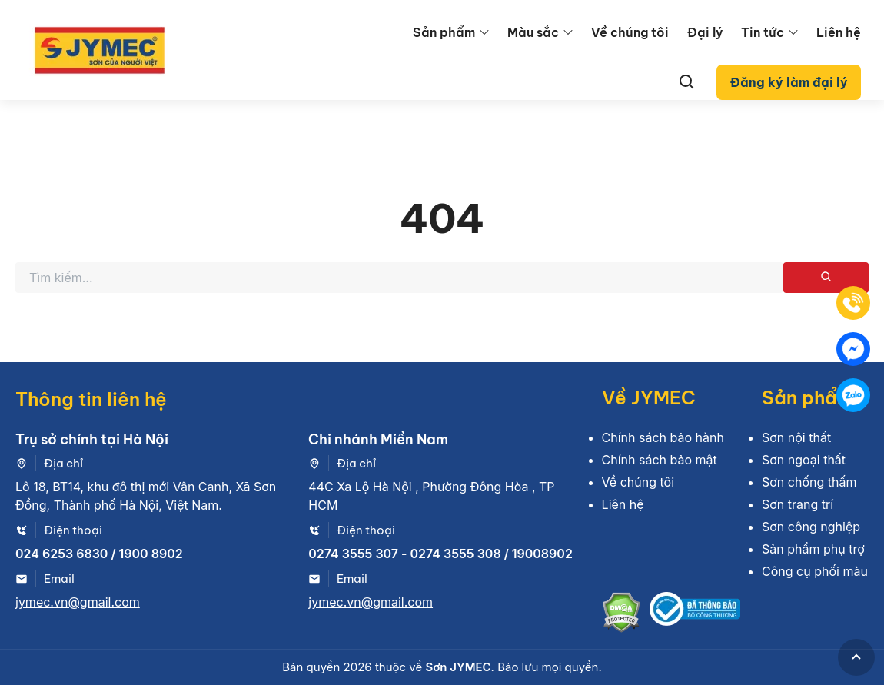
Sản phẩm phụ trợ (813, 549)
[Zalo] (853, 395)
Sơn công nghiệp (811, 526)
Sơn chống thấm (809, 482)
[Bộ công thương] (695, 614)
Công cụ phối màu (815, 571)
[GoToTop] (856, 657)
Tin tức (762, 32)
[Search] (687, 82)
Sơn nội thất (796, 437)
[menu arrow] (484, 32)
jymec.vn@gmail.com (77, 602)
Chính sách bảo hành (663, 437)
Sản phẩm (444, 32)
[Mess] (853, 349)
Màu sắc (533, 32)
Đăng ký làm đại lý (789, 82)
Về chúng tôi (630, 32)
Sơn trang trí (797, 504)
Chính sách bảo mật (659, 459)
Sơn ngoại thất (804, 459)
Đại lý (705, 32)
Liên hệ (838, 32)
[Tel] (853, 302)
